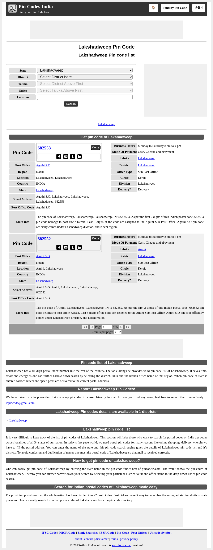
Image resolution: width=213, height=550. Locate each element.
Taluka (22, 84)
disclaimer (101, 539)
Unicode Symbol (160, 532)
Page (98, 327)
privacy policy (129, 539)
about (78, 539)
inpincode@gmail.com (20, 403)
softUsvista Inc (121, 545)
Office (23, 90)
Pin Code (123, 532)
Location (23, 97)
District (23, 77)
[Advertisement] (106, 30)
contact (88, 539)
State (23, 70)
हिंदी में (199, 7)
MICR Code (67, 532)
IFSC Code (49, 532)
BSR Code (107, 532)
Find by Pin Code (175, 7)
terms (114, 539)
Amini (142, 249)
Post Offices (139, 532)
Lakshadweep (106, 124)
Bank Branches (88, 532)
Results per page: (102, 332)
